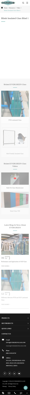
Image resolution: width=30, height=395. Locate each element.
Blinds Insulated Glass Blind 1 (12, 10)
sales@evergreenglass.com (16, 346)
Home (5, 8)
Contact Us (6, 334)
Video (18, 8)
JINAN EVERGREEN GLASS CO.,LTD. (13, 382)
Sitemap (4, 386)
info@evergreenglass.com (15, 342)
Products (6, 318)
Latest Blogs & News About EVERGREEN (15, 226)
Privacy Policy (12, 386)
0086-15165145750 (11, 353)
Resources (12, 8)
